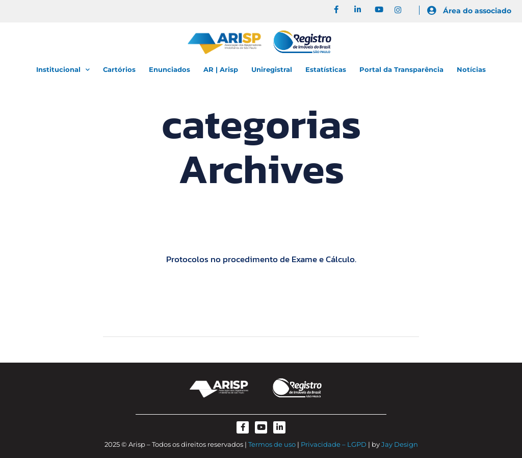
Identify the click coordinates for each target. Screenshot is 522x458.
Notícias (471, 69)
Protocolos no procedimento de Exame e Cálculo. (261, 259)
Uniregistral (271, 69)
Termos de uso (272, 444)
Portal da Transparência (401, 69)
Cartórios (119, 69)
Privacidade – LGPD (334, 444)
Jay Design (399, 444)
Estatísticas (325, 69)
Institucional (63, 69)
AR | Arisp (220, 69)
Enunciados (169, 69)
